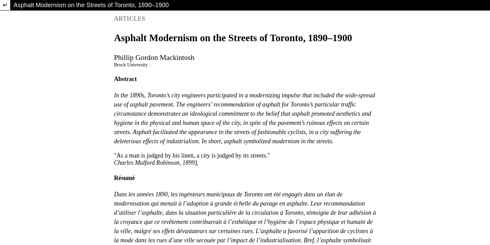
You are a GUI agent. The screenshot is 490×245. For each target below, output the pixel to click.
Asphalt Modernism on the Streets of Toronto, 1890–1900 (91, 5)
